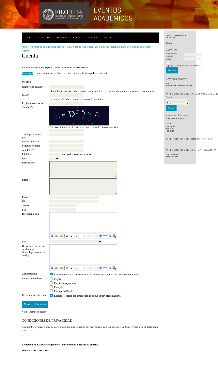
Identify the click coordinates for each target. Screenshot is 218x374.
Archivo (108, 38)
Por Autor (170, 128)
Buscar (92, 38)
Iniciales (26, 154)
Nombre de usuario (171, 54)
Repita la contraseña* (33, 103)
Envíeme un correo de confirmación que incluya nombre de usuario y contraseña (97, 274)
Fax (24, 209)
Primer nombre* (30, 141)
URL (24, 201)
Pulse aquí (27, 73)
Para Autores (172, 156)
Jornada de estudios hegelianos (47, 46)
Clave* (25, 94)
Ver (167, 83)
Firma (25, 179)
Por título (170, 131)
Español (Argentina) (65, 283)
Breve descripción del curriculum (33, 247)
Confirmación (29, 273)
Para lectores (172, 154)
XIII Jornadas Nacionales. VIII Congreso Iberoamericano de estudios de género (108, 46)
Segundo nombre (31, 145)
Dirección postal (30, 213)
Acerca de (44, 38)
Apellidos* (28, 149)
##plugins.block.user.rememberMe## (183, 65)
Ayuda (169, 43)
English (58, 279)
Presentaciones (177, 118)
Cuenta (77, 38)
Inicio (28, 38)
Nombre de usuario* (33, 86)
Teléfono (26, 205)
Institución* (28, 162)
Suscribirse (171, 85)
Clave (168, 59)
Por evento (171, 126)
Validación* (28, 107)
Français (58, 287)
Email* (26, 197)
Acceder (62, 38)
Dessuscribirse (185, 85)
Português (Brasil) (63, 291)
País (24, 241)
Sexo (24, 158)
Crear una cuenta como (34, 294)
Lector (57, 295)
